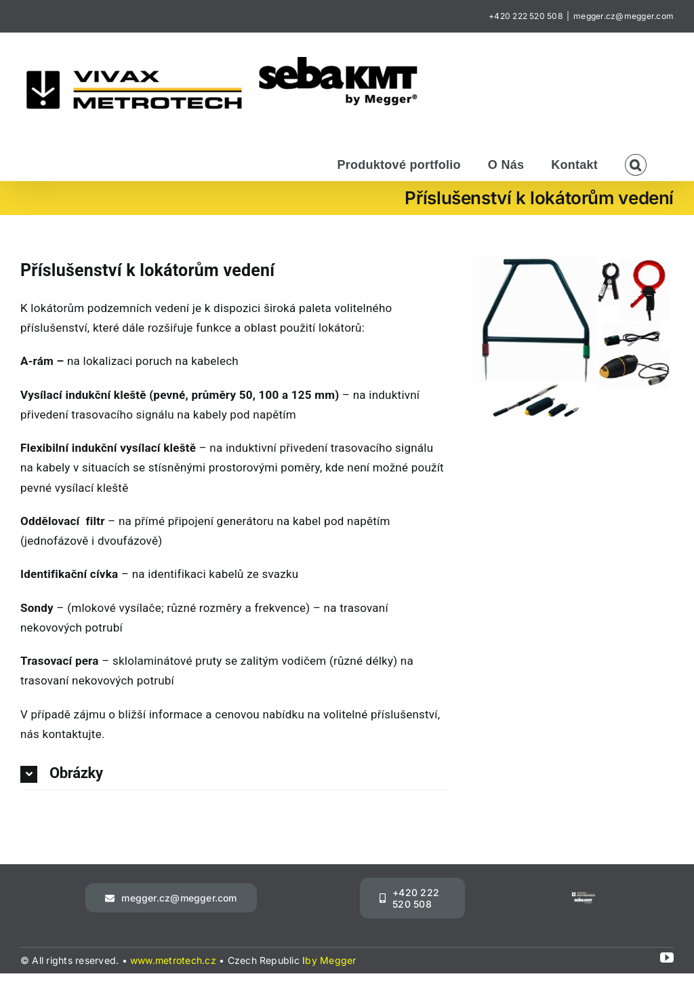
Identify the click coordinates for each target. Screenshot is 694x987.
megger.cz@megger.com (623, 16)
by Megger (330, 960)
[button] (636, 163)
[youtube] (667, 958)
